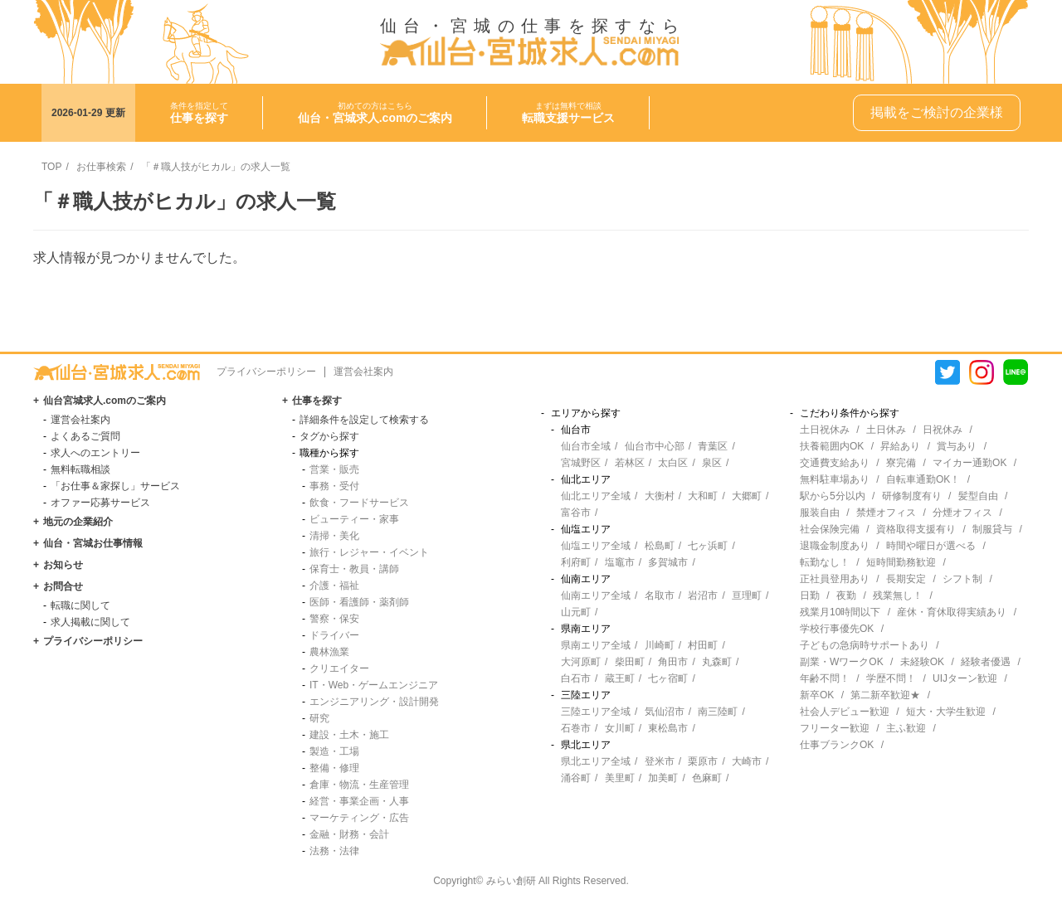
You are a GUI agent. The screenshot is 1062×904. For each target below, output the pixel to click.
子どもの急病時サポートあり (864, 645)
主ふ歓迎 (906, 728)
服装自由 (820, 512)
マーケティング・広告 (359, 818)
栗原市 (703, 761)
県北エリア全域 (596, 761)
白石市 (576, 678)
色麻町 (707, 778)
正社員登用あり (835, 579)
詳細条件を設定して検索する (364, 419)
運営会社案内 (363, 371)
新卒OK (817, 695)
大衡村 (660, 496)
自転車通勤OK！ (923, 479)
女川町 (620, 728)
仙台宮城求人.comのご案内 (104, 400)
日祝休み (942, 429)
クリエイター (339, 668)
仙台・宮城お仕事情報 (93, 543)
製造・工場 (334, 751)
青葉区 (713, 446)
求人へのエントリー (95, 453)
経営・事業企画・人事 (359, 801)
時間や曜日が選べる (931, 546)
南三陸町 (718, 711)
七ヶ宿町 (668, 678)
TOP (51, 167)
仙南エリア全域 (596, 595)
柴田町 (630, 662)
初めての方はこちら (375, 112)
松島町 (660, 546)
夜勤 (846, 595)
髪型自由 (978, 496)
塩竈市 (620, 562)
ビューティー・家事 (354, 519)
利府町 (576, 562)
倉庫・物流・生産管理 (359, 784)
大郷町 (747, 496)
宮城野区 (581, 463)
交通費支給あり (835, 463)
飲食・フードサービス (359, 502)
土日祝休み (825, 429)
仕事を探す (317, 400)
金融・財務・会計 (349, 834)
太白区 (673, 463)
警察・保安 (334, 619)
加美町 (663, 778)
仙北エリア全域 (596, 496)
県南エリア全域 (596, 645)
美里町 (620, 778)
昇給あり (900, 446)
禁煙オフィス (886, 512)
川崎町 (660, 645)
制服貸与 (992, 529)
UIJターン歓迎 (965, 678)
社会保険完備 (830, 529)
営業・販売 (334, 469)
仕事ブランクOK (837, 745)
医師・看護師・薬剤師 (359, 602)
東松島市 (668, 728)
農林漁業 (329, 652)
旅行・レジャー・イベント (369, 552)
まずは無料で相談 (568, 112)
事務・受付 (334, 486)
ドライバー (334, 635)
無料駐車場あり (835, 479)
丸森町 (717, 662)
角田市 (673, 662)
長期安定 (906, 579)
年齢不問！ (825, 678)
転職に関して (80, 605)
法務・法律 (334, 851)
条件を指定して (199, 112)
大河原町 (581, 662)
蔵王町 (620, 678)
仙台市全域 (586, 446)
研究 (319, 718)
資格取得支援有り (916, 529)
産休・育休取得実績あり (951, 612)
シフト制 (962, 579)
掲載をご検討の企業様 (936, 112)
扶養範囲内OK (832, 446)
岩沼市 (703, 595)
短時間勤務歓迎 (901, 562)
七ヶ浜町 (708, 546)
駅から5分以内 (832, 496)
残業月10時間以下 (840, 612)
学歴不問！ (891, 678)
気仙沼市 (664, 711)
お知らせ (63, 565)
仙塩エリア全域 (596, 546)
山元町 (576, 612)
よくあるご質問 (85, 436)
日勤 (810, 595)
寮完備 (901, 463)
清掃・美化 (334, 536)
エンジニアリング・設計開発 (374, 701)
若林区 (630, 463)
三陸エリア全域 (596, 711)
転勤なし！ (825, 562)
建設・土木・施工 (349, 735)
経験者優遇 (986, 662)
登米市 (660, 761)
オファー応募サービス (100, 502)
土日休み (886, 429)
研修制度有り (912, 496)
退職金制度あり (835, 546)
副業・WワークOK (842, 662)
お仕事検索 (101, 167)
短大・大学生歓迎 (946, 711)
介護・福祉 (334, 585)
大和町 (703, 496)
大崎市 (747, 761)
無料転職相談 (80, 469)
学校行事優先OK (837, 628)
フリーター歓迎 (835, 728)
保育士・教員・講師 (354, 569)
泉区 (712, 463)
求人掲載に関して (90, 622)
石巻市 (576, 728)
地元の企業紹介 (78, 521)
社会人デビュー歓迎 (844, 711)
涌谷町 (576, 778)
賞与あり (957, 446)
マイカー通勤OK (969, 463)
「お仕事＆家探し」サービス (115, 486)
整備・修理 (334, 768)
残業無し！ (898, 595)
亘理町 (747, 595)
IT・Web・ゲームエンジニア (373, 685)
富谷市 (576, 512)
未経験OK (922, 662)
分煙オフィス (962, 512)
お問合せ (63, 586)
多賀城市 (668, 562)
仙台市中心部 (654, 446)
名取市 (660, 595)
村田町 (703, 645)
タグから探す (329, 436)
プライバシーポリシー (266, 371)
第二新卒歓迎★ (885, 695)
